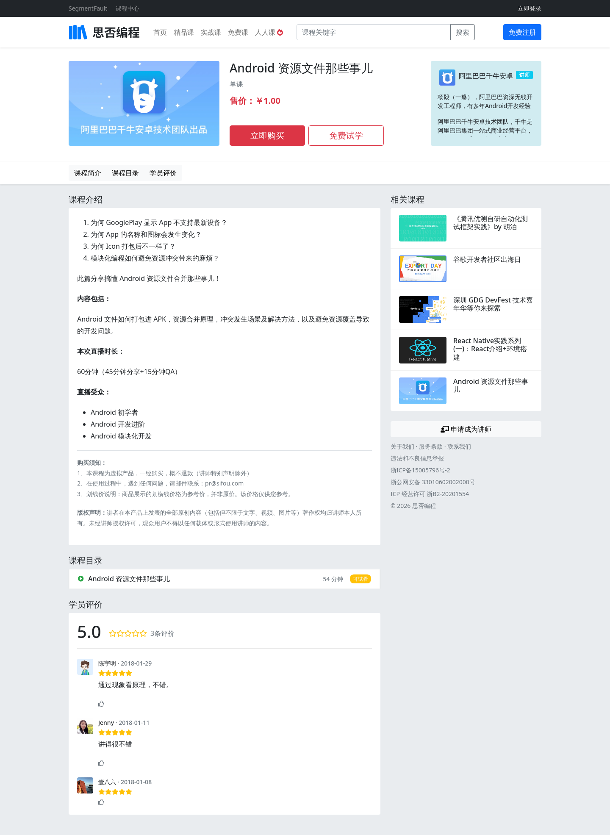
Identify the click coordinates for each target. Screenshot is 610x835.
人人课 (269, 32)
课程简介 (87, 173)
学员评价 (163, 173)
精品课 (184, 32)
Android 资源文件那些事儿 (301, 68)
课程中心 (127, 8)
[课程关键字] (374, 32)
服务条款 (431, 446)
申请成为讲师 (466, 429)
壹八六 (107, 782)
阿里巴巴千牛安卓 (486, 75)
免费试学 (346, 135)
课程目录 (125, 173)
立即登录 (529, 8)
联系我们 (459, 446)
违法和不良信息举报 (417, 458)
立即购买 (267, 135)
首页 (160, 32)
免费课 (238, 32)
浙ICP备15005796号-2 (420, 470)
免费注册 (522, 32)
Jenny (106, 722)
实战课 (211, 32)
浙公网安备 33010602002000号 (433, 482)
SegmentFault (88, 8)
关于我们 (402, 446)
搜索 (462, 32)
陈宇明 (107, 663)
